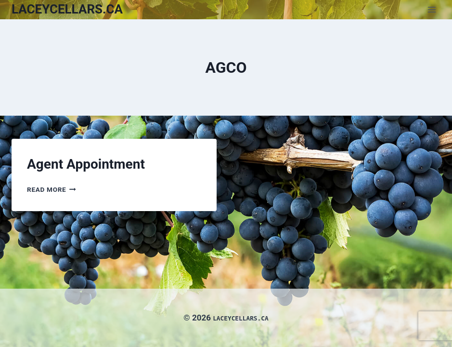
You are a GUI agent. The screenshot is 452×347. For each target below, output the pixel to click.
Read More (51, 189)
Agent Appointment (86, 164)
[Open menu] (431, 9)
